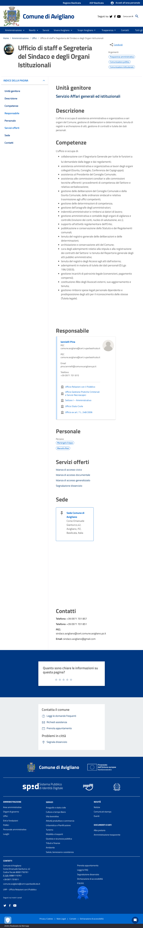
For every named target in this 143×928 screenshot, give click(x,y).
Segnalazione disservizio (88, 874)
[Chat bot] (135, 920)
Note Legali (61, 918)
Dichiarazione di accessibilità (90, 878)
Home (6, 38)
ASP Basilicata (97, 3)
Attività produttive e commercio (60, 820)
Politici (6, 825)
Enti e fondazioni (10, 820)
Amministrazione (20, 38)
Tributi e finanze (53, 843)
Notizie (97, 807)
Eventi (96, 816)
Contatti (7, 860)
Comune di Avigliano (48, 16)
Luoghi (6, 834)
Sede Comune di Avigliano (75, 515)
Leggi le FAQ (82, 869)
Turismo (49, 829)
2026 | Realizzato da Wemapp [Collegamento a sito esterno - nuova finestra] (16, 925)
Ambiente (50, 847)
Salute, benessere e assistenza (60, 852)
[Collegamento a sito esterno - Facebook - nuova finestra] (114, 16)
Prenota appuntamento (87, 865)
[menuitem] (84, 30)
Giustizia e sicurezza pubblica (59, 838)
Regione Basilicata (72, 3)
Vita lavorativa (52, 816)
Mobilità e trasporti (54, 834)
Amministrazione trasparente (107, 834)
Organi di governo (11, 811)
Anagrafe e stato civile (56, 807)
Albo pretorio (99, 830)
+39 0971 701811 (11, 879)
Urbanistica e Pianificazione (58, 825)
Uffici (34, 38)
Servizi (49, 802)
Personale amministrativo (14, 829)
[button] (125, 3)
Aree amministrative (12, 807)
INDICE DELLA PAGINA (17, 80)
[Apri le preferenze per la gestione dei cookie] (7, 920)
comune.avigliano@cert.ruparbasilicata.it (21, 883)
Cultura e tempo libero (56, 812)
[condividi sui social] (116, 44)
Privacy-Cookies (46, 918)
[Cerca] (137, 16)
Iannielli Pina (68, 342)
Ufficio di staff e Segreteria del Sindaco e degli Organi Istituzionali (72, 38)
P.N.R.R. (80, 883)
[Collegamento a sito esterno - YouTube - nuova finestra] (118, 16)
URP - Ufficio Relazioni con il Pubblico (19, 889)
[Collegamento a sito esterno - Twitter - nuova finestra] (110, 16)
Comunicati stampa (102, 811)
